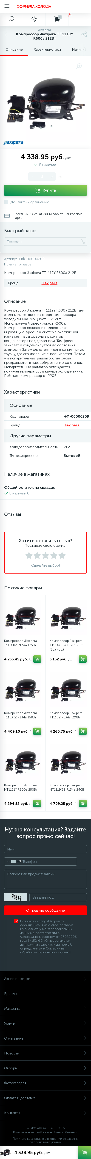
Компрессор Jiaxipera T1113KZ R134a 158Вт (20, 715)
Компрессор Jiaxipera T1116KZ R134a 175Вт (20, 643)
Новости (45, 1053)
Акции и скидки (45, 979)
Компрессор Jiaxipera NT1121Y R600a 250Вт (20, 787)
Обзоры (45, 1068)
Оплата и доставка (45, 1098)
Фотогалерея (45, 1083)
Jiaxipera (49, 283)
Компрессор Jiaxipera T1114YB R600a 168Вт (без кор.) (66, 645)
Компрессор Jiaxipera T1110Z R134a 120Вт (66, 715)
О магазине (45, 1038)
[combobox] (12, 861)
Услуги (45, 1023)
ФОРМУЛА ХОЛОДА (34, 6)
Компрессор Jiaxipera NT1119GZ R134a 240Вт (68, 787)
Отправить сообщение (45, 910)
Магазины (45, 1008)
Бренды (45, 993)
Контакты (45, 1113)
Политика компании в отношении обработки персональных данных (46, 1140)
